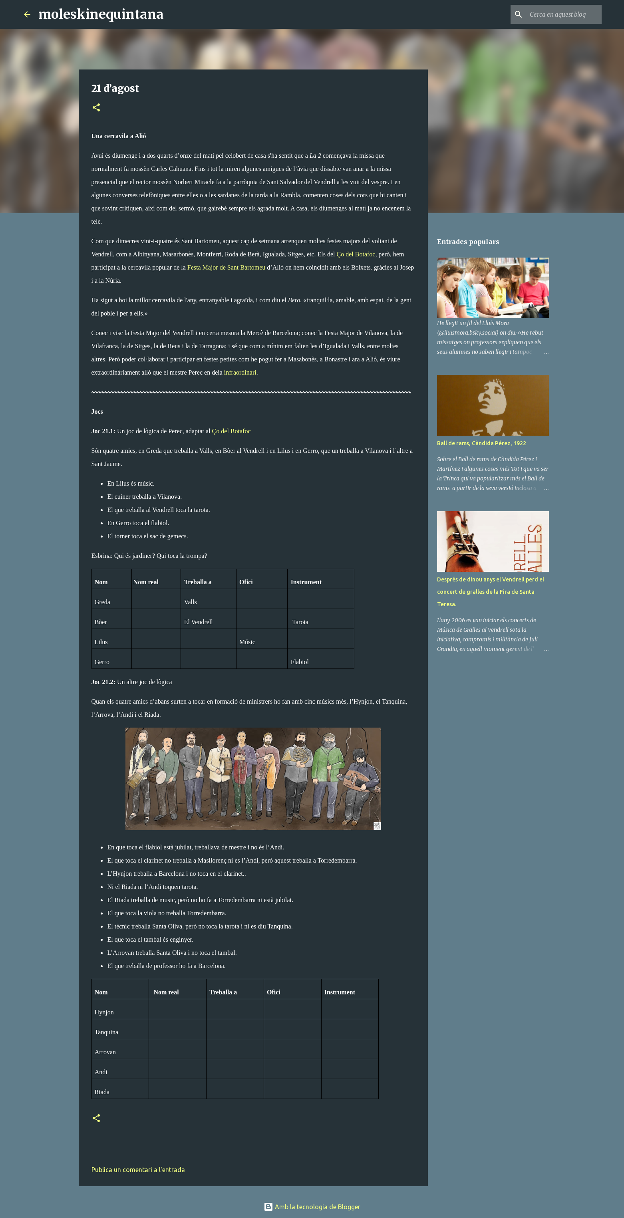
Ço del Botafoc (356, 254)
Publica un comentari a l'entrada (138, 1169)
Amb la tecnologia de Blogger (312, 1206)
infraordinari (240, 372)
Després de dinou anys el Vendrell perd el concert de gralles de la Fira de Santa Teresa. (490, 591)
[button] (96, 108)
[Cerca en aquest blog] (560, 14)
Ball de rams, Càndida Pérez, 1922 (481, 443)
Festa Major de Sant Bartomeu (226, 267)
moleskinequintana (101, 14)
